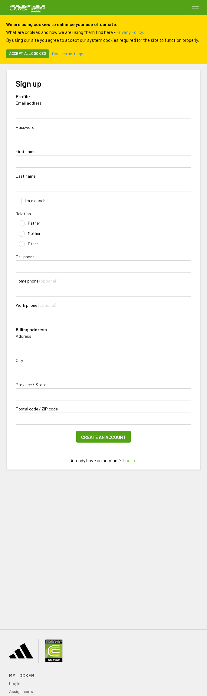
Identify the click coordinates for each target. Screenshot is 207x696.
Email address (29, 103)
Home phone (27, 281)
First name (25, 151)
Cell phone (25, 256)
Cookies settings (67, 53)
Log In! (130, 460)
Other (28, 244)
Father (29, 223)
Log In (14, 683)
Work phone (26, 305)
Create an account (103, 437)
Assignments (21, 691)
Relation (23, 213)
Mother (30, 234)
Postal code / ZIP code (37, 409)
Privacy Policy (130, 32)
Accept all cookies (27, 53)
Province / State (31, 384)
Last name (25, 176)
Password (25, 127)
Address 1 (25, 336)
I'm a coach (30, 201)
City (19, 360)
